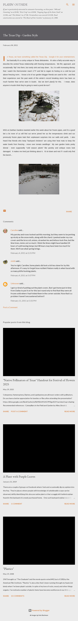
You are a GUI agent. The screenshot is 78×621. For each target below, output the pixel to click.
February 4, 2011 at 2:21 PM (23, 253)
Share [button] (69, 211)
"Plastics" (8, 569)
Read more (69, 411)
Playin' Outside (15, 4)
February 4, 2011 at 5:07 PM (23, 275)
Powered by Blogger (39, 610)
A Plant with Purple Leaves (19, 476)
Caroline (14, 230)
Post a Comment (10, 307)
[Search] (67, 4)
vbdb (13, 261)
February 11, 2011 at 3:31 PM (23, 300)
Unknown (15, 283)
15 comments (17, 596)
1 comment (16, 504)
